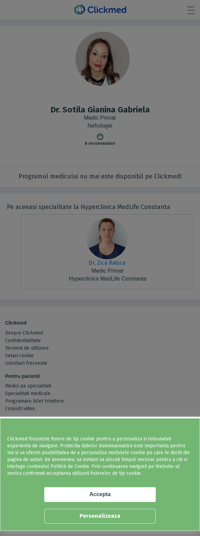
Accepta (99, 494)
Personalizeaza (100, 516)
